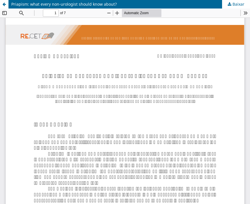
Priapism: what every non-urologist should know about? (64, 4)
